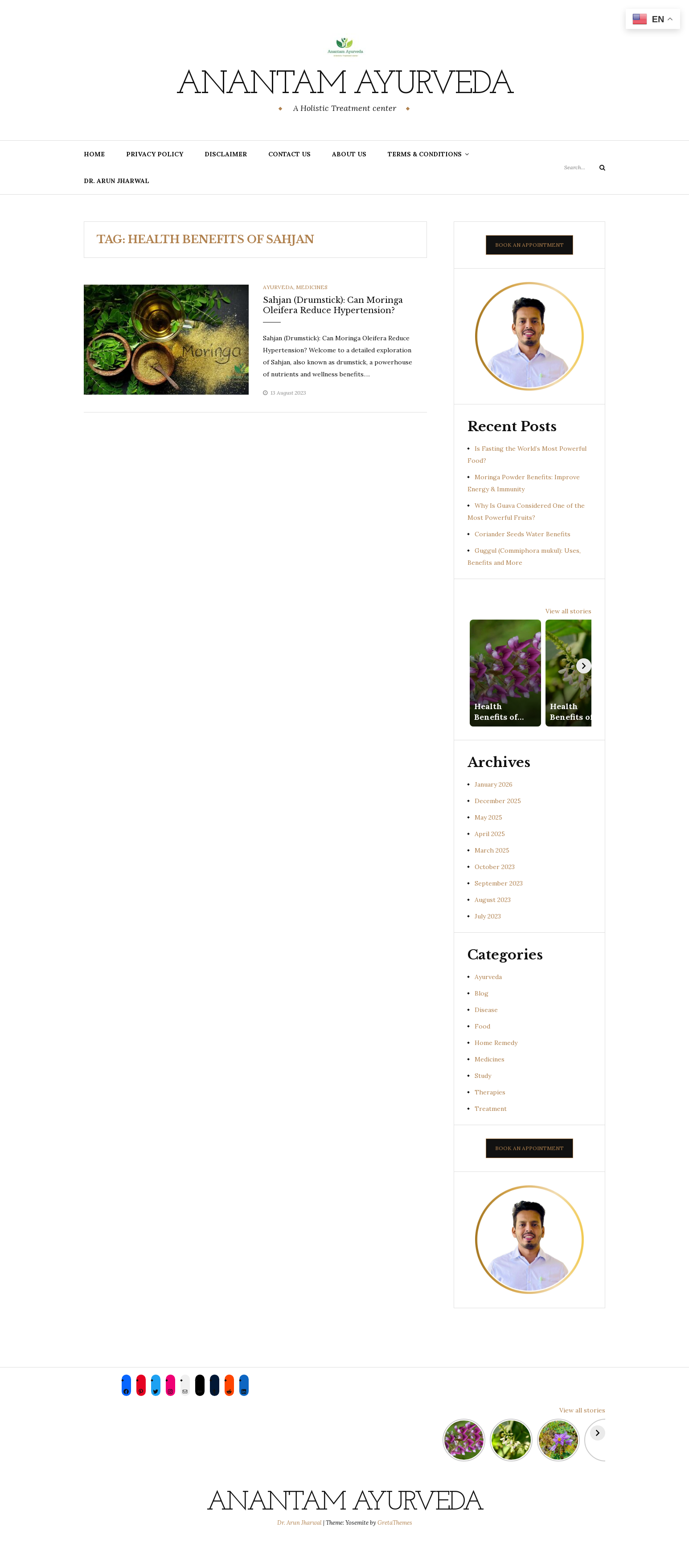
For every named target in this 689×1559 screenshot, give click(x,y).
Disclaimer (226, 154)
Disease (486, 1026)
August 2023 (493, 917)
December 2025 (498, 817)
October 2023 (495, 883)
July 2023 (488, 933)
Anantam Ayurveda (344, 85)
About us (349, 154)
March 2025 (492, 867)
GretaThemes (394, 1539)
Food (482, 1043)
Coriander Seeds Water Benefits (522, 534)
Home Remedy (496, 1059)
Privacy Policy (154, 154)
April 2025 (490, 850)
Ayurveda (278, 287)
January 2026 (494, 801)
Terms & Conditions (425, 154)
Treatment (491, 1126)
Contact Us (289, 154)
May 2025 (488, 834)
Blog (481, 1010)
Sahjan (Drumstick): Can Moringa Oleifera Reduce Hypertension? (333, 305)
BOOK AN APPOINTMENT (529, 244)
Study (483, 1093)
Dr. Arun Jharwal (116, 181)
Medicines (312, 287)
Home (94, 154)
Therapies (490, 1109)
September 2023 (499, 900)
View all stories (568, 611)
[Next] (583, 674)
